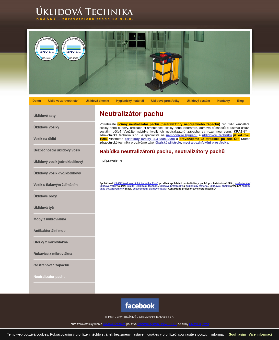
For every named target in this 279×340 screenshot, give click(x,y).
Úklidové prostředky (165, 100)
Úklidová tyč (44, 208)
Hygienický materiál (130, 100)
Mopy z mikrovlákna (50, 219)
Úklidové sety (45, 116)
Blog (240, 100)
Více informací (260, 334)
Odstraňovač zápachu (51, 265)
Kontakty (223, 100)
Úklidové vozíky (46, 127)
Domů (37, 100)
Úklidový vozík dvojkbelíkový (57, 173)
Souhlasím (237, 334)
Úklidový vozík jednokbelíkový (58, 162)
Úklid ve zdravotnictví (63, 100)
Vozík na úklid (45, 139)
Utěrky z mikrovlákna (51, 242)
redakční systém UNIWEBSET (157, 324)
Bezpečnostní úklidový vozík (57, 150)
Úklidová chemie (97, 100)
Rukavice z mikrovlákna (53, 254)
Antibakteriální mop (50, 231)
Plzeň (205, 324)
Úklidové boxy (45, 196)
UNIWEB (195, 324)
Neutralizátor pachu (50, 277)
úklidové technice (114, 324)
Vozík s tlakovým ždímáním (56, 185)
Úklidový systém (198, 100)
